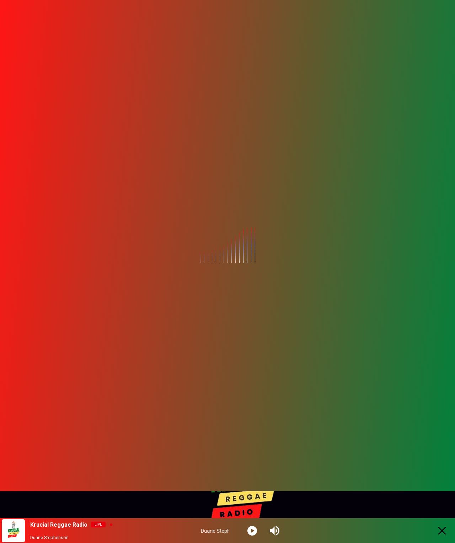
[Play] (252, 531)
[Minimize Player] (442, 531)
